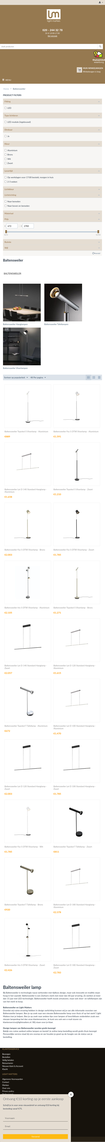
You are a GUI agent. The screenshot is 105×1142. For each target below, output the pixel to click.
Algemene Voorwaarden (12, 1079)
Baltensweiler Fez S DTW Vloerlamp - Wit (24, 847)
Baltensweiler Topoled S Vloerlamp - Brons (73, 608)
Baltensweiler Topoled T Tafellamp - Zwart (73, 847)
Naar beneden (12, 201)
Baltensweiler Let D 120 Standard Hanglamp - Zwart (26, 787)
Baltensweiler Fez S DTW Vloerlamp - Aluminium (76, 431)
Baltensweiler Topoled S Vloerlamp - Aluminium (26, 431)
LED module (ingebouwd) (18, 122)
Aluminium (11, 150)
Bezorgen (6, 1054)
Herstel (97, 253)
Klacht (5, 1069)
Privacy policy (8, 1091)
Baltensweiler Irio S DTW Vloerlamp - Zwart (25, 965)
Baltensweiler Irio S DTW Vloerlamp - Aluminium (27, 608)
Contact (5, 1082)
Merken (5, 1085)
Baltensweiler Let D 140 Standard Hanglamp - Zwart (26, 666)
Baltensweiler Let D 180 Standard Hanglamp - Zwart (75, 966)
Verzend (36, 1136)
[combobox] (49, 46)
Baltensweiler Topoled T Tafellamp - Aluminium (26, 726)
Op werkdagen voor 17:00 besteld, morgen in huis (29, 177)
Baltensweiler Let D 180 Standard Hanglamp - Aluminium (75, 906)
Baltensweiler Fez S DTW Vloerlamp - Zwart (74, 550)
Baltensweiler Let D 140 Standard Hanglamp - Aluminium (26, 490)
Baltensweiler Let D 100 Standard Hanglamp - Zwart (75, 787)
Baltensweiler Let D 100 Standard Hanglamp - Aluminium (75, 727)
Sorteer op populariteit (16, 377)
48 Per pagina (38, 377)
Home (6, 88)
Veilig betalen (8, 1060)
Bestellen (6, 1057)
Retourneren (7, 1063)
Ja (7, 136)
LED (8, 108)
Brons (9, 154)
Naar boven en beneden (17, 206)
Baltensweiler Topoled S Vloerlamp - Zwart (73, 489)
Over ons (6, 1088)
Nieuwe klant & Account (12, 1066)
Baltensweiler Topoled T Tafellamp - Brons (24, 905)
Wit (8, 159)
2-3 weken (11, 181)
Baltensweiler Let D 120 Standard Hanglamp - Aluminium (75, 666)
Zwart (9, 163)
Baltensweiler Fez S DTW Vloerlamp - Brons (25, 550)
